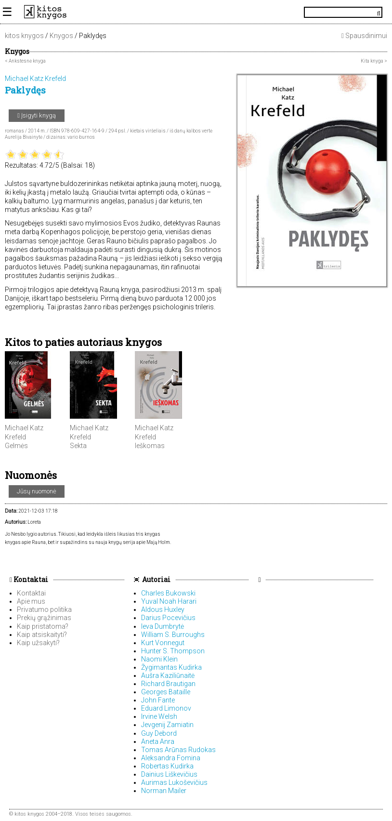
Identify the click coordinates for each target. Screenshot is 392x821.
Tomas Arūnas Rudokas (178, 750)
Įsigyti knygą (36, 115)
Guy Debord (159, 733)
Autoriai (156, 579)
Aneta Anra (157, 741)
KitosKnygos (196, 12)
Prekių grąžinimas (44, 618)
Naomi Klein (159, 659)
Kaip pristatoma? (42, 626)
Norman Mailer (163, 791)
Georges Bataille (165, 692)
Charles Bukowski (168, 593)
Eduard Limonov (166, 708)
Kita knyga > (374, 61)
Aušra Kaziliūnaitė (168, 675)
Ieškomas (150, 446)
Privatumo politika (44, 609)
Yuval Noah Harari (168, 601)
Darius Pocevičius (168, 618)
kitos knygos (24, 36)
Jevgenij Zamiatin (167, 724)
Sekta (78, 446)
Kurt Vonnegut (162, 643)
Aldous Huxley (162, 609)
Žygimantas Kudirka (171, 667)
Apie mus (31, 601)
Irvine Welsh (159, 716)
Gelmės (16, 446)
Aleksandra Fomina (170, 758)
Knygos (61, 36)
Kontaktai (29, 579)
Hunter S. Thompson (173, 651)
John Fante (158, 700)
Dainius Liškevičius (169, 774)
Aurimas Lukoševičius (174, 782)
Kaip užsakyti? (38, 643)
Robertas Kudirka (167, 766)
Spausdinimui (364, 36)
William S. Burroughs (173, 634)
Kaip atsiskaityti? (42, 634)
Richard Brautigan (168, 684)
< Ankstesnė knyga (25, 61)
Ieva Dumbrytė (162, 626)
